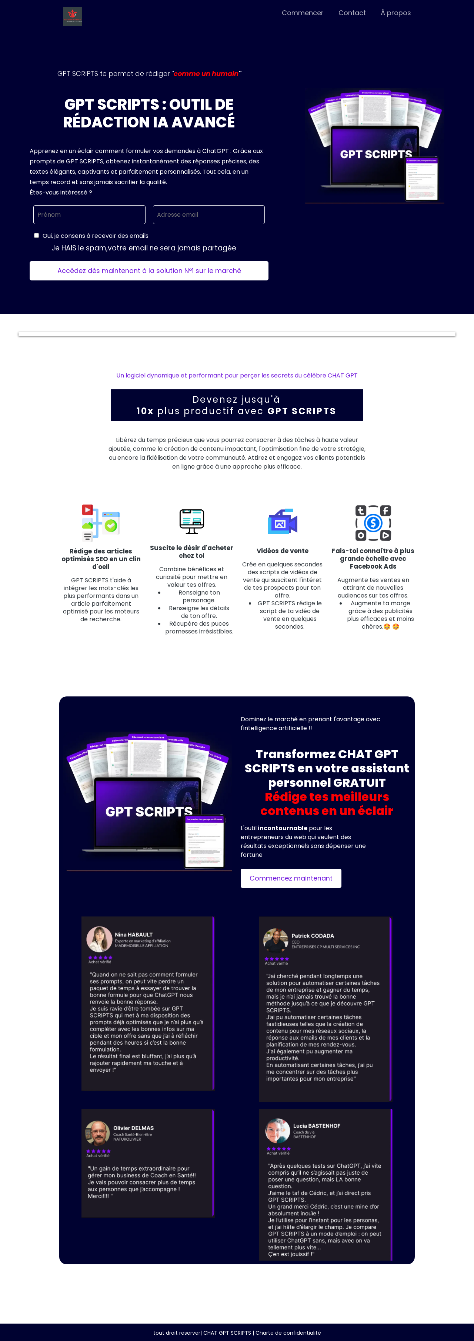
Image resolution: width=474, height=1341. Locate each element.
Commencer (303, 13)
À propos (396, 13)
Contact (352, 13)
